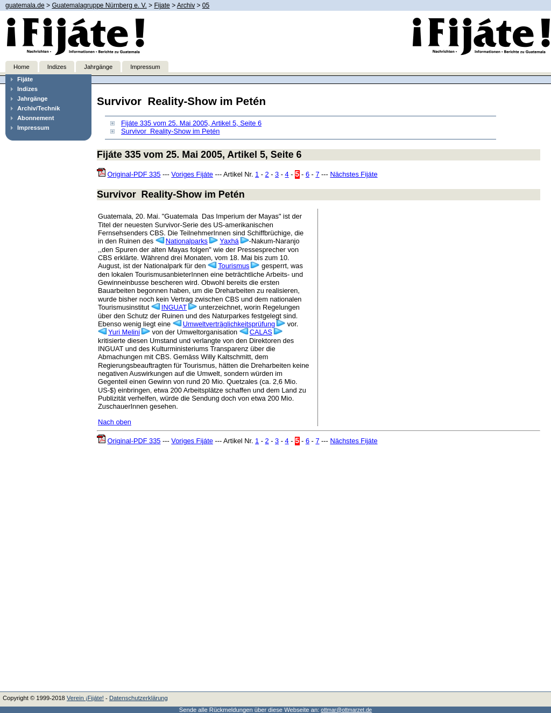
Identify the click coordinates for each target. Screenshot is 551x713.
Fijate (161, 5)
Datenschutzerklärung (138, 698)
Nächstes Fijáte (353, 174)
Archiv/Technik (38, 108)
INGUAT (174, 307)
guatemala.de (25, 5)
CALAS (261, 332)
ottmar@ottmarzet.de (346, 710)
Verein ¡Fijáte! (85, 698)
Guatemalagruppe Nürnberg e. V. (99, 5)
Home (21, 67)
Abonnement (35, 118)
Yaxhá (229, 241)
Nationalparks (187, 241)
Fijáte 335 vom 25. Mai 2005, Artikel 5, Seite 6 (191, 123)
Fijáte (25, 79)
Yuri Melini (124, 332)
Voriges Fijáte (192, 174)
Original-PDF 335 (134, 174)
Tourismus (233, 266)
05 (205, 5)
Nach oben (114, 422)
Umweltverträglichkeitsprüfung (229, 324)
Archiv (186, 5)
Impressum (145, 67)
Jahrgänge (98, 67)
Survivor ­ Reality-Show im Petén (170, 131)
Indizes (56, 67)
